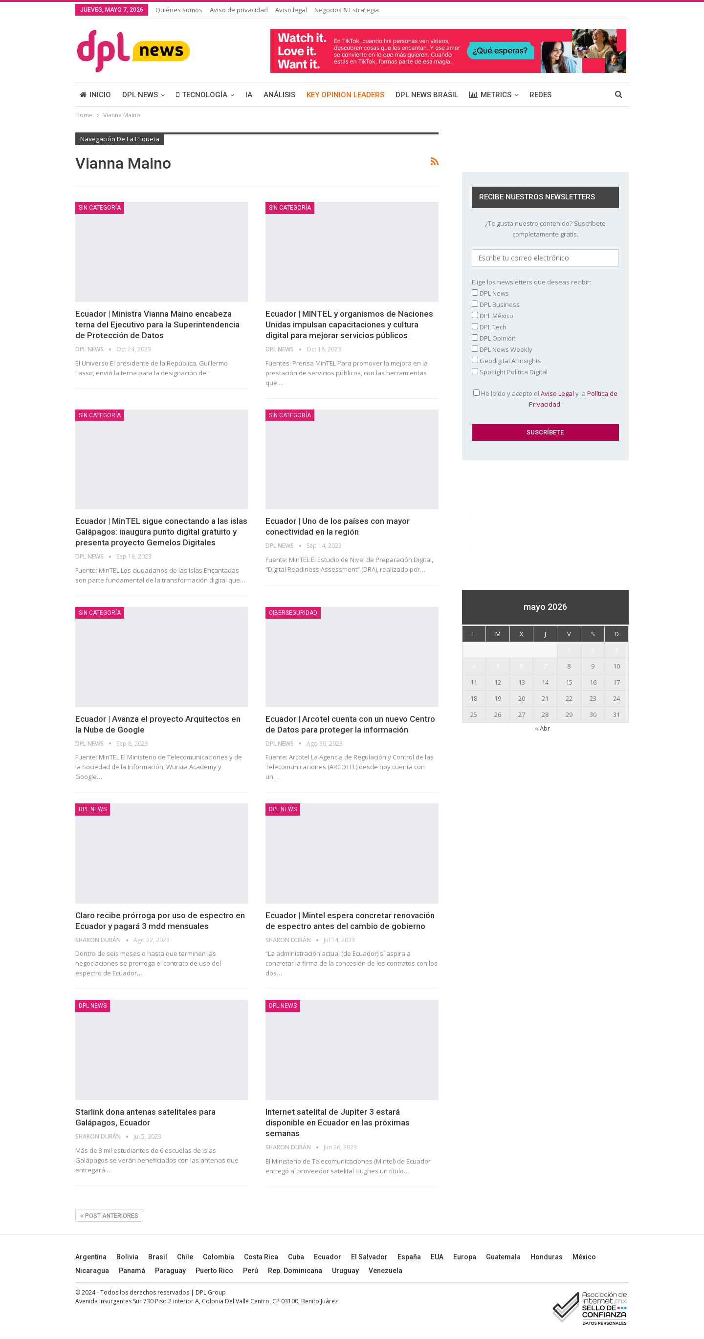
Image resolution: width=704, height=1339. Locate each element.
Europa (464, 1257)
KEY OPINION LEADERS (345, 94)
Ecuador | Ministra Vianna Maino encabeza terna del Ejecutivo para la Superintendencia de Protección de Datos (157, 324)
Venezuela (385, 1270)
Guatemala (503, 1257)
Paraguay (170, 1270)
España (409, 1257)
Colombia (218, 1257)
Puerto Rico (214, 1270)
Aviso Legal (557, 393)
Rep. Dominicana (295, 1270)
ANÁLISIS (279, 94)
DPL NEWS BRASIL (427, 94)
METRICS (490, 94)
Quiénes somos (178, 9)
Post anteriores (109, 1215)
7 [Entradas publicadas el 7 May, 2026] (545, 666)
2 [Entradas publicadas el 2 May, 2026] (592, 650)
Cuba (296, 1257)
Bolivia (127, 1257)
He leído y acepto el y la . (545, 399)
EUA (437, 1257)
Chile (185, 1257)
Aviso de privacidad (239, 9)
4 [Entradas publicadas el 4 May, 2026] (474, 666)
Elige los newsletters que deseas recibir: (531, 282)
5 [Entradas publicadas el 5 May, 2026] (498, 666)
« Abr (542, 728)
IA (248, 94)
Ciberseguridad (293, 612)
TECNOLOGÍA (201, 94)
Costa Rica (261, 1257)
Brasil (157, 1257)
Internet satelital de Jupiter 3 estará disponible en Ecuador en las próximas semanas (337, 1122)
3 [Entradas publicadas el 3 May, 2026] (616, 650)
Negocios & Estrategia (346, 9)
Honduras (546, 1257)
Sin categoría (100, 207)
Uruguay (345, 1270)
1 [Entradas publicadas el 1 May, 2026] (569, 650)
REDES (540, 94)
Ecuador (327, 1257)
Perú (250, 1270)
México (584, 1257)
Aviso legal (291, 9)
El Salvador (369, 1257)
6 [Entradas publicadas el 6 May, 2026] (521, 666)
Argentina (91, 1257)
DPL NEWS (140, 94)
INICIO (95, 94)
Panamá (132, 1270)
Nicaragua (92, 1270)
